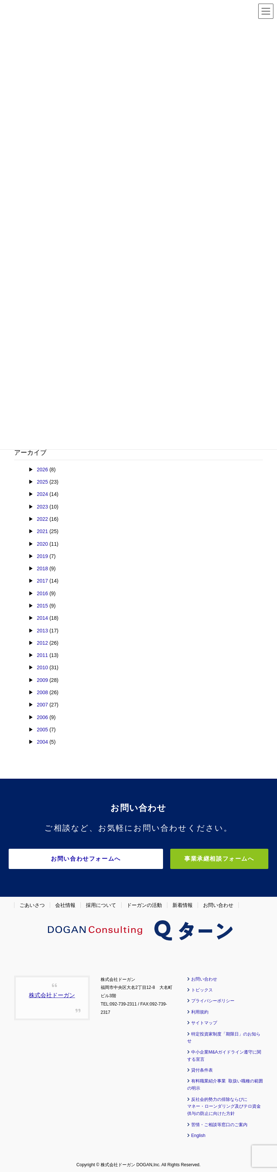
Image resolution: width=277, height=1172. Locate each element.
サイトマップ (204, 1020)
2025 (42, 482)
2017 (42, 581)
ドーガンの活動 (144, 902)
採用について (101, 902)
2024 (42, 494)
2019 (42, 556)
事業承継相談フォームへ (230, 859)
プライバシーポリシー (212, 998)
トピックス (202, 987)
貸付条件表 (202, 1067)
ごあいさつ (32, 902)
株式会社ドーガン (52, 993)
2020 (42, 544)
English (198, 1133)
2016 (42, 593)
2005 (42, 729)
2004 (42, 742)
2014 (42, 618)
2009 (42, 680)
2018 (42, 568)
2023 (42, 507)
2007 (42, 705)
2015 (42, 606)
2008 (42, 692)
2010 (42, 667)
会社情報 (65, 902)
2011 (42, 655)
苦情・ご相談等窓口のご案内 (219, 1122)
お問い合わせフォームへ (95, 859)
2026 (42, 469)
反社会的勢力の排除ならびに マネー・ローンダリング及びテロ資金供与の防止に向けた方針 (224, 1104)
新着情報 (182, 902)
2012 (42, 643)
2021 (42, 531)
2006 (42, 717)
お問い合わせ (218, 902)
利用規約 (199, 1009)
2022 (42, 519)
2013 (42, 630)
